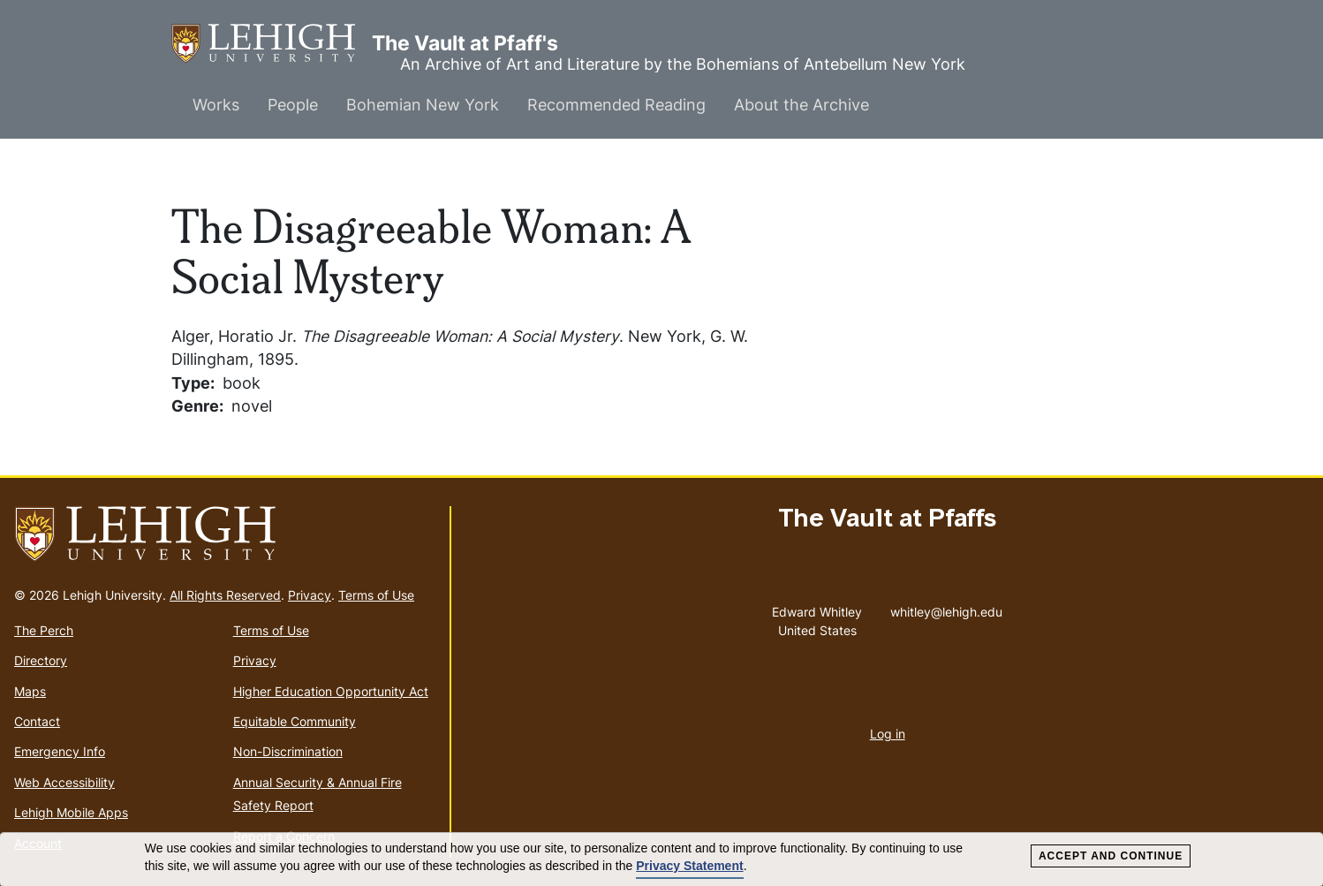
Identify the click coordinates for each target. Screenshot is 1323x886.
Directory (40, 660)
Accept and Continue (1111, 856)
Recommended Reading (616, 105)
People (293, 105)
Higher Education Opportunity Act (330, 691)
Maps (30, 691)
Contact (37, 721)
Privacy (309, 595)
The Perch (43, 630)
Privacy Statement (689, 866)
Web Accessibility (64, 782)
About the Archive (801, 105)
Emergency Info (59, 751)
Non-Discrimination (288, 751)
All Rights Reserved (225, 595)
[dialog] (661, 859)
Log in (887, 733)
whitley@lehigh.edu (946, 607)
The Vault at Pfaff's (271, 44)
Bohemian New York (422, 105)
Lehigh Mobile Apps (71, 812)
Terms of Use (376, 595)
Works (216, 105)
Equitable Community (294, 721)
